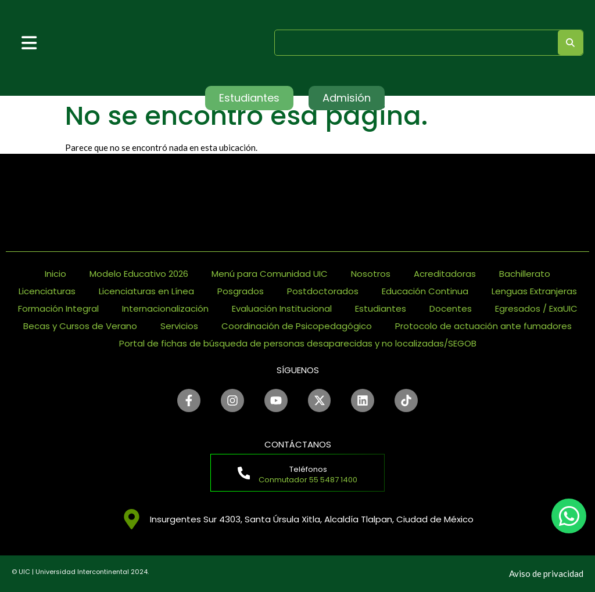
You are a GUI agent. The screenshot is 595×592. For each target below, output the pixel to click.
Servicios (179, 326)
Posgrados (240, 291)
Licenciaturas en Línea (146, 291)
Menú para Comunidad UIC (270, 274)
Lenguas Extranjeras (534, 291)
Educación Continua (425, 291)
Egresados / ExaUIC (536, 308)
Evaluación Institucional (282, 308)
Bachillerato (524, 274)
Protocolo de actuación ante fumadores (483, 326)
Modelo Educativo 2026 (138, 274)
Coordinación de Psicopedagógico (296, 326)
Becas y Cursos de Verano (80, 326)
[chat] (568, 516)
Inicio (55, 274)
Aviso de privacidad (546, 573)
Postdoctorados (323, 291)
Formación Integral (58, 308)
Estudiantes (380, 308)
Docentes (450, 308)
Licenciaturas (47, 291)
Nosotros (370, 274)
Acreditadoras (445, 274)
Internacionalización (165, 308)
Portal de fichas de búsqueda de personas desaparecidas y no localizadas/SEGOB (297, 343)
